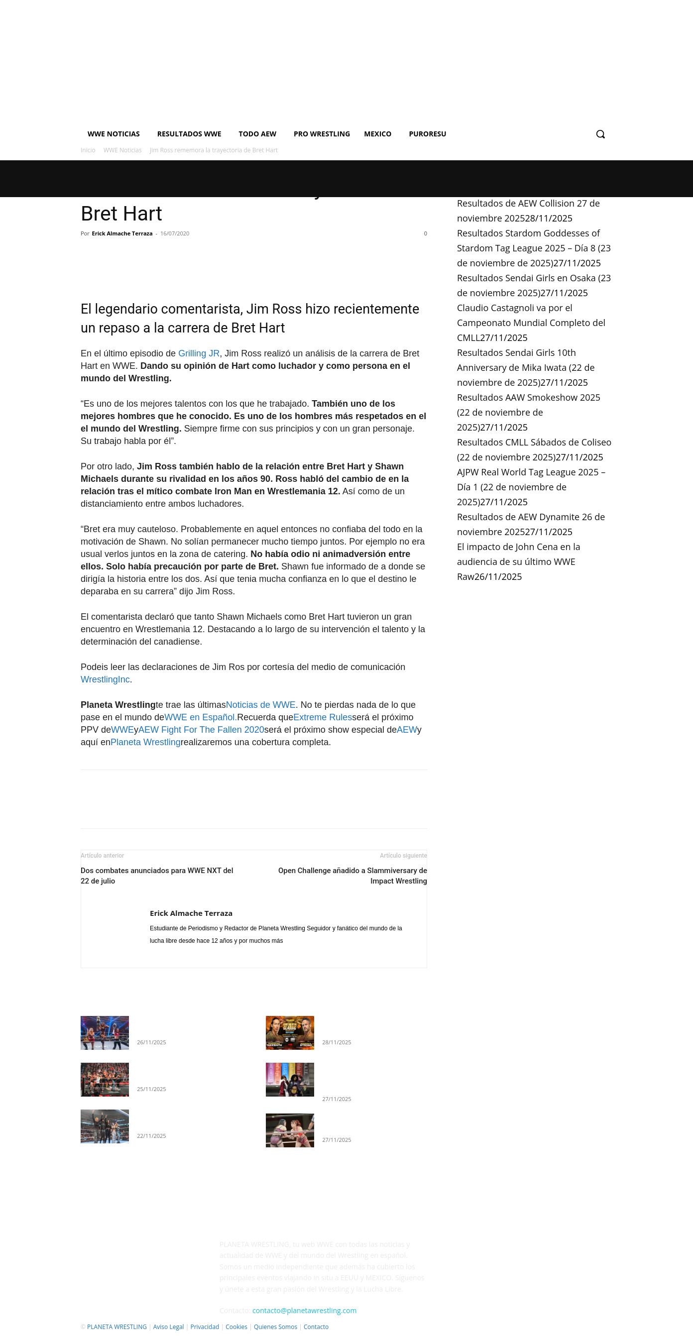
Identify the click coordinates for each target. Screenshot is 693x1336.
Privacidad (204, 1327)
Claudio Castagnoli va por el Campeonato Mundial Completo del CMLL (531, 322)
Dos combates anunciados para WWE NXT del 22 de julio (157, 876)
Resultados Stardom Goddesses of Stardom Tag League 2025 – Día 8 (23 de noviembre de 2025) (534, 248)
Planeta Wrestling (146, 742)
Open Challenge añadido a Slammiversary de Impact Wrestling (352, 876)
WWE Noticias (123, 150)
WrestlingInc (105, 679)
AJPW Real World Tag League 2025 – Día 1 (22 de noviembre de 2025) (531, 487)
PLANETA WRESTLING (117, 1327)
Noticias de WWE (261, 705)
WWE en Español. (200, 717)
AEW (407, 730)
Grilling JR (199, 353)
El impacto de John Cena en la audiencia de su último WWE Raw (518, 561)
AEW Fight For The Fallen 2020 (201, 730)
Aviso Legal (168, 1327)
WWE (122, 730)
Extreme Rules (322, 717)
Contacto (316, 1327)
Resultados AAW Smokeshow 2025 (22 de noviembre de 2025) (528, 412)
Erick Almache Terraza (122, 233)
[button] (600, 134)
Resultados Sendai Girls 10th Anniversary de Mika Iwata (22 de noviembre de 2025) (526, 367)
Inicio (88, 150)
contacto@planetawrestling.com (304, 1310)
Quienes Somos (275, 1327)
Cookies (236, 1327)
